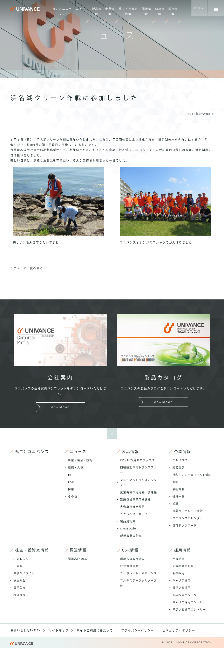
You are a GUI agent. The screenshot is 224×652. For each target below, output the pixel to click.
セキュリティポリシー (178, 630)
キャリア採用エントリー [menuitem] (189, 602)
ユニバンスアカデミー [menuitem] (135, 514)
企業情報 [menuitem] (110, 11)
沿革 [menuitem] (175, 503)
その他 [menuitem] (72, 496)
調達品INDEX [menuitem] (77, 559)
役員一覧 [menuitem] (178, 496)
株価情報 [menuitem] (19, 595)
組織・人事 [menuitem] (75, 467)
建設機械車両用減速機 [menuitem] (135, 499)
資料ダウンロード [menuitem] (184, 525)
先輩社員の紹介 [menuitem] (183, 566)
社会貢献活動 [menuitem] (129, 566)
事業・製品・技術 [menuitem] (80, 460)
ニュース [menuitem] (81, 11)
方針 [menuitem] (175, 482)
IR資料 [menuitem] (18, 566)
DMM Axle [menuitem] (128, 528)
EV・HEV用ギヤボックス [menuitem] (137, 460)
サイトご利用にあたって (95, 630)
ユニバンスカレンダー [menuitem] (187, 518)
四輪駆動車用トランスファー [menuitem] (138, 469)
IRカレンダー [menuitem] (22, 559)
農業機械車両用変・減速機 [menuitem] (138, 492)
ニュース (12, 74)
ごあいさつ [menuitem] (180, 460)
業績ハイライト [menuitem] (24, 573)
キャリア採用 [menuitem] (181, 580)
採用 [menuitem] (71, 489)
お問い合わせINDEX (25, 630)
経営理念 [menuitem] (178, 467)
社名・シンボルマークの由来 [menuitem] (192, 475)
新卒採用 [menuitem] (178, 573)
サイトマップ (59, 630)
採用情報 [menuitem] (173, 11)
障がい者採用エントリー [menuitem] (189, 609)
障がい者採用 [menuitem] (181, 587)
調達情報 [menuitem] (147, 11)
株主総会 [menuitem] (19, 580)
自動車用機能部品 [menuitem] (132, 506)
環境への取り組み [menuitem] (132, 559)
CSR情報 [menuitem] (160, 11)
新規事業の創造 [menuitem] (131, 535)
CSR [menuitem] (71, 482)
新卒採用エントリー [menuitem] (186, 595)
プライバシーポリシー (137, 630)
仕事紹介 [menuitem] (178, 559)
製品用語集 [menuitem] (127, 521)
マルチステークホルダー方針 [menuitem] (138, 582)
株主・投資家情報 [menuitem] (128, 11)
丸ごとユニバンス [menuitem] (62, 11)
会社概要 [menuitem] (178, 489)
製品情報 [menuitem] (97, 11)
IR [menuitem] (69, 475)
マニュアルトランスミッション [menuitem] (138, 482)
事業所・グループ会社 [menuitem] (187, 511)
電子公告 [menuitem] (19, 587)
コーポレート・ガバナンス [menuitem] (138, 573)
